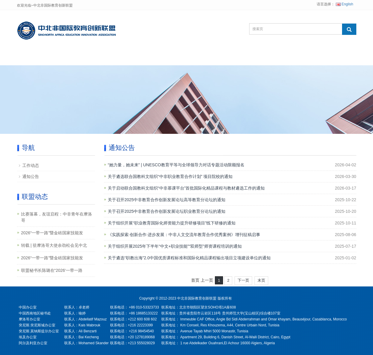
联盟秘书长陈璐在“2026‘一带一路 (52, 270)
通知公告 (30, 176)
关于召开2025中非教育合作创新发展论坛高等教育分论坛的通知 (166, 199)
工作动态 (30, 165)
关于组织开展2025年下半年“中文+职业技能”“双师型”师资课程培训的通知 (175, 246)
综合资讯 (183, 58)
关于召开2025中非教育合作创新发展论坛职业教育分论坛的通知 (166, 211)
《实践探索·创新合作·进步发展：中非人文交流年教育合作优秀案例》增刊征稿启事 (184, 234)
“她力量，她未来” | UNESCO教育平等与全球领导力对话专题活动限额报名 (176, 164)
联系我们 (220, 58)
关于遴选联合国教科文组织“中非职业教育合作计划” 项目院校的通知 (170, 176)
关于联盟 (72, 58)
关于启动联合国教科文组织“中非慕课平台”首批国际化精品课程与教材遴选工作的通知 (186, 188)
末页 (261, 280)
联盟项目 (109, 58)
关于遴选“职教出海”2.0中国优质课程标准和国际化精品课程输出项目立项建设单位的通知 (189, 257)
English (344, 4)
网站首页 (35, 58)
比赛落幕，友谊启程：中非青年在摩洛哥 (56, 217)
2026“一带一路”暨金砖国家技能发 (52, 232)
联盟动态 (146, 58)
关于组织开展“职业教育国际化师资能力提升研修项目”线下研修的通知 (171, 223)
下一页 (243, 280)
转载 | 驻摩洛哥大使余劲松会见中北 (54, 245)
